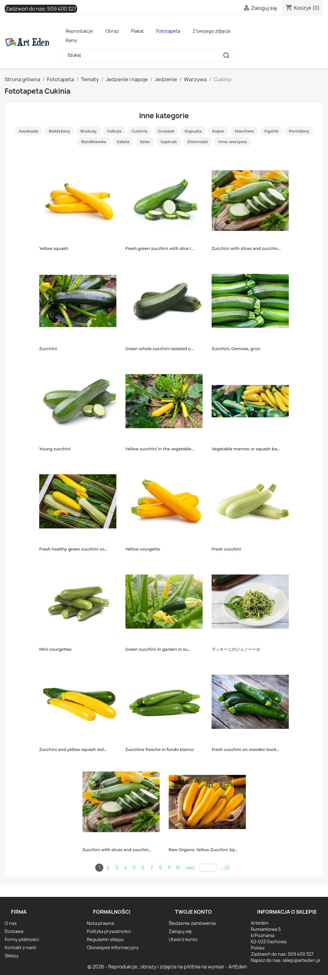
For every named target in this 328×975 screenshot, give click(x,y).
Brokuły (88, 131)
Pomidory (299, 131)
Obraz (112, 31)
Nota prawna (100, 923)
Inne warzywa (232, 141)
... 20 (225, 867)
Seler (145, 141)
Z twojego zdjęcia (211, 31)
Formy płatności (22, 939)
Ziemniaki (197, 141)
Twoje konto (193, 911)
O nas (11, 923)
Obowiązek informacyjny (113, 947)
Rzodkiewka (93, 141)
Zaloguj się (180, 931)
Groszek (166, 131)
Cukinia (140, 131)
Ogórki (271, 131)
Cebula (114, 131)
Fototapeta (168, 31)
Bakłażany (59, 131)
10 (178, 867)
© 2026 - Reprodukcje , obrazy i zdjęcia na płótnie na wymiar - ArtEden (167, 966)
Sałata (123, 141)
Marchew (244, 131)
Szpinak (169, 141)
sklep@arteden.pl (301, 960)
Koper (218, 131)
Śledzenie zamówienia (192, 923)
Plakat (137, 31)
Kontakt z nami (20, 947)
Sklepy (12, 956)
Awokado (29, 131)
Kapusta (193, 131)
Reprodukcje (79, 31)
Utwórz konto (183, 939)
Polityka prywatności (109, 931)
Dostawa (14, 931)
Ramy (71, 40)
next (190, 867)
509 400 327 (61, 8)
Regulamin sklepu (105, 939)
